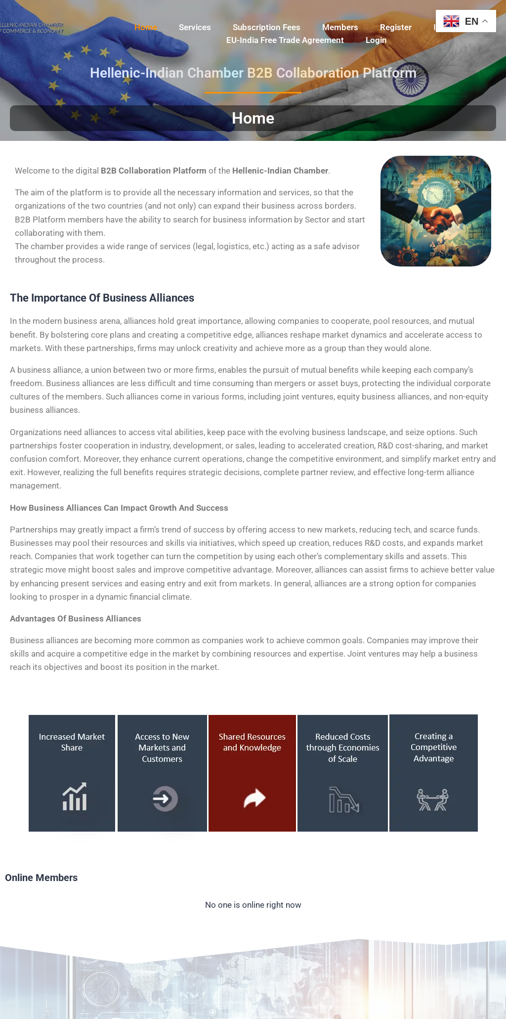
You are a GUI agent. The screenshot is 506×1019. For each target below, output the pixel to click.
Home (145, 27)
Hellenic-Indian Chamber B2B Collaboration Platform (253, 73)
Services (195, 27)
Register (396, 27)
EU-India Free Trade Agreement (285, 40)
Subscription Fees (266, 27)
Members (340, 27)
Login (376, 40)
